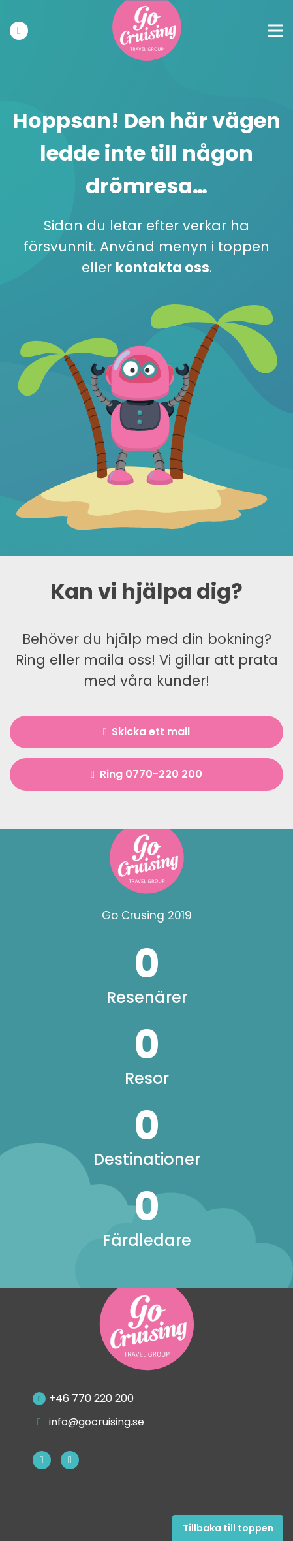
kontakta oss (162, 267)
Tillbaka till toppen (228, 1527)
